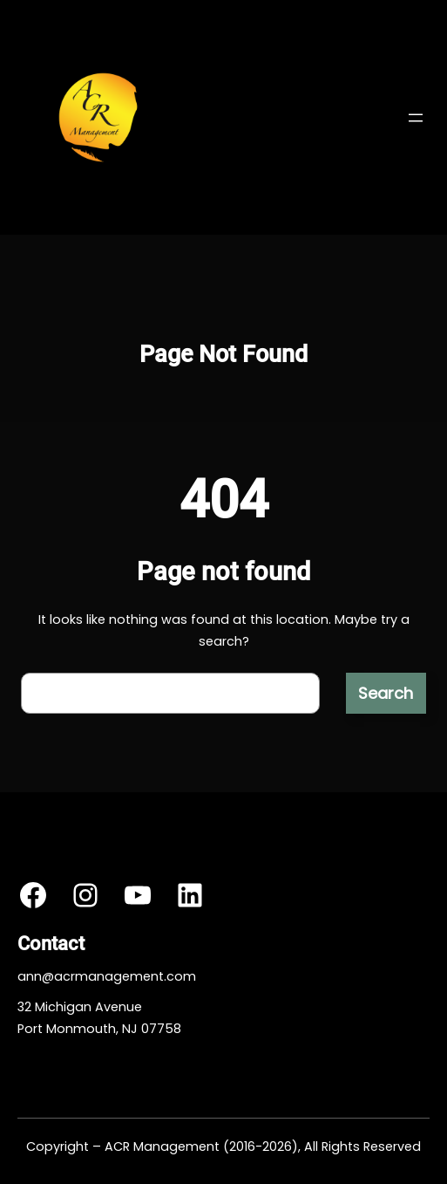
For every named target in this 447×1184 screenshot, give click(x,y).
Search (385, 693)
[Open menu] (415, 117)
